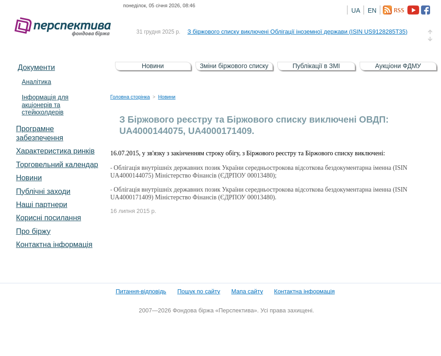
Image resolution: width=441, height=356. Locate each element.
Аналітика (36, 81)
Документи (36, 67)
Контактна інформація (54, 244)
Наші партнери (41, 204)
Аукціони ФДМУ (398, 65)
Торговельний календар (57, 164)
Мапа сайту (247, 291)
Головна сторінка (130, 96)
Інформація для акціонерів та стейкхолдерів (45, 105)
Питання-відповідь (140, 291)
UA (355, 10)
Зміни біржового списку (234, 65)
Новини (29, 177)
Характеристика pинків (55, 151)
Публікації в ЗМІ (316, 65)
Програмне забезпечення (39, 133)
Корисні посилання (48, 217)
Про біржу (33, 231)
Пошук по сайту (198, 291)
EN (372, 10)
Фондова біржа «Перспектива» (65, 27)
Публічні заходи (43, 191)
